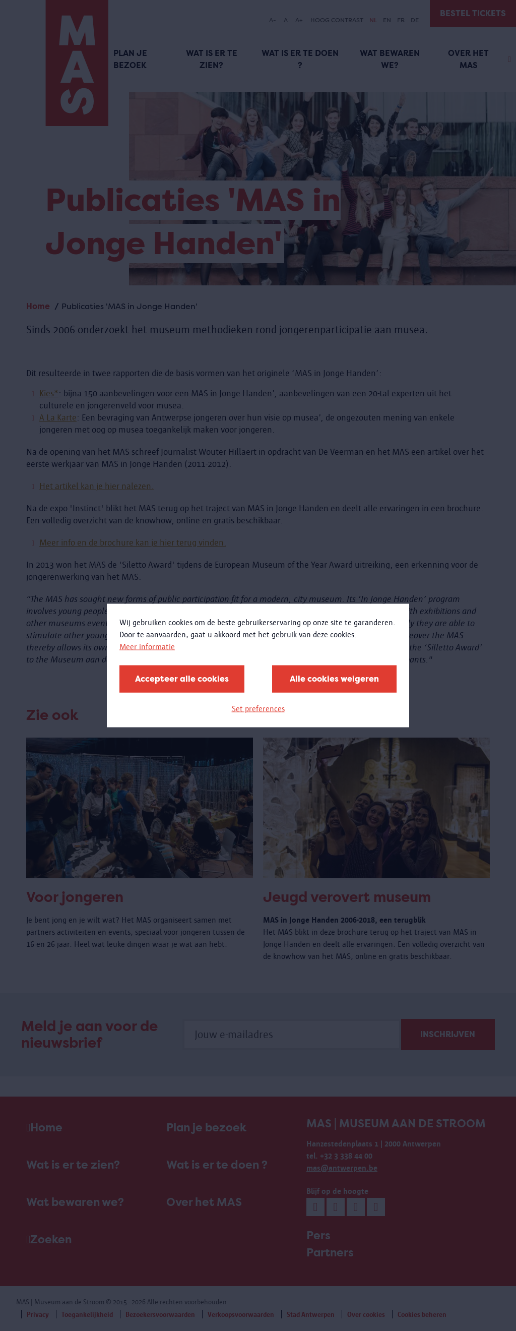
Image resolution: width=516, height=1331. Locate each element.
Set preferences (258, 708)
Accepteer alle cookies (182, 679)
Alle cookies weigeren (334, 679)
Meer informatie (147, 646)
